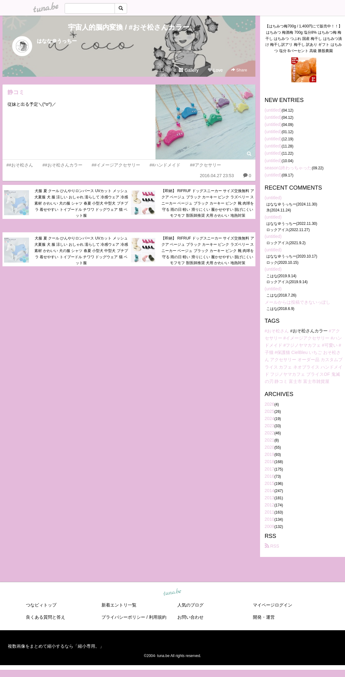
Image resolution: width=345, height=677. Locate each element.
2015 (269, 483)
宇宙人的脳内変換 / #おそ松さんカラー (129, 27)
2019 (269, 454)
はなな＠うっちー (57, 41)
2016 (269, 476)
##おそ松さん (20, 164)
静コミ (15, 92)
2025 (269, 411)
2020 (269, 447)
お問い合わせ (190, 617)
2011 (269, 512)
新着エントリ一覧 (118, 604)
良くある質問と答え (45, 617)
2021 (269, 440)
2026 (269, 404)
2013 (269, 497)
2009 (269, 526)
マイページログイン (272, 604)
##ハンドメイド (165, 164)
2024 (269, 418)
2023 (269, 425)
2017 (269, 469)
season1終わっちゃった (288, 167)
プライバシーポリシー (123, 617)
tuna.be (172, 592)
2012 (269, 504)
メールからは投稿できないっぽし (297, 302)
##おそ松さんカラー (62, 164)
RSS (272, 546)
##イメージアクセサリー (115, 164)
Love (215, 70)
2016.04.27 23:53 (217, 175)
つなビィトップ (41, 604)
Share (239, 70)
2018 (269, 461)
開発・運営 (264, 617)
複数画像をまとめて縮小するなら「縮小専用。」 (56, 646)
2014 (269, 490)
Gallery (188, 70)
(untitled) (273, 110)
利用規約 (157, 617)
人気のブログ (190, 604)
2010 (269, 519)
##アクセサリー (205, 164)
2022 (269, 432)
